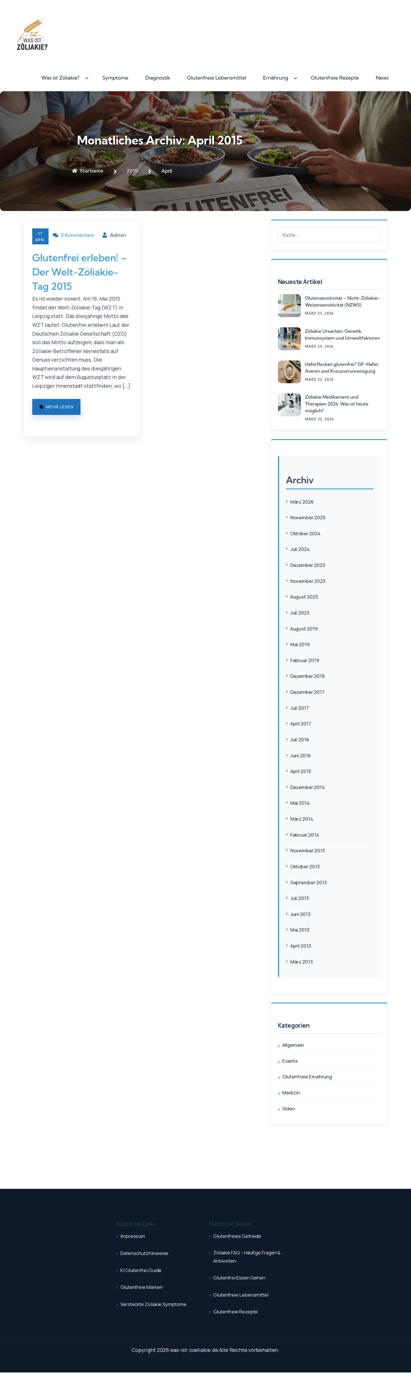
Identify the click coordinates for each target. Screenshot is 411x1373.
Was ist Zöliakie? (60, 77)
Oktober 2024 (306, 533)
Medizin (291, 1092)
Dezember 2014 (308, 786)
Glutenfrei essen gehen (242, 1278)
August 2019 (305, 628)
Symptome (115, 77)
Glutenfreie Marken (143, 1286)
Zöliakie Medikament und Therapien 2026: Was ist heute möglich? (336, 403)
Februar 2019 (306, 660)
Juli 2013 (300, 897)
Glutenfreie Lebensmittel (216, 77)
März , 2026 (319, 313)
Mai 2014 (300, 802)
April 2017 (301, 723)
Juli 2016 (300, 739)
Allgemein (293, 1044)
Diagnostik (157, 77)
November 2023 (309, 580)
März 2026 (303, 501)
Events (290, 1060)
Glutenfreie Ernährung (309, 1076)
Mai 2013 (300, 929)
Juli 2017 (300, 707)
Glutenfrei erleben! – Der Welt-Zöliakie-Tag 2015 (80, 279)
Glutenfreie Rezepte (335, 77)
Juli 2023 (300, 612)
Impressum (133, 1235)
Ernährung (275, 77)
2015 (135, 170)
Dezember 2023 (309, 564)
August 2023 (305, 596)
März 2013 (302, 961)
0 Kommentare (76, 235)
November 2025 (309, 517)
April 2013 (301, 945)
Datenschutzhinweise (147, 1252)
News (382, 77)
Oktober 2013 (306, 866)
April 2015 (301, 771)
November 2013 (308, 850)
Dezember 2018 (308, 675)
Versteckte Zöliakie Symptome (157, 1303)
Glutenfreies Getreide (240, 1235)
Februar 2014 (306, 834)
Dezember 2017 (308, 691)
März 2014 (302, 818)
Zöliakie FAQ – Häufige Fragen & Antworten (251, 1257)
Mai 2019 (300, 644)
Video (289, 1108)
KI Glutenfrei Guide (143, 1269)
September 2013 (309, 882)
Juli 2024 (300, 548)
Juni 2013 (301, 913)
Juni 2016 (301, 755)
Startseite (89, 170)
